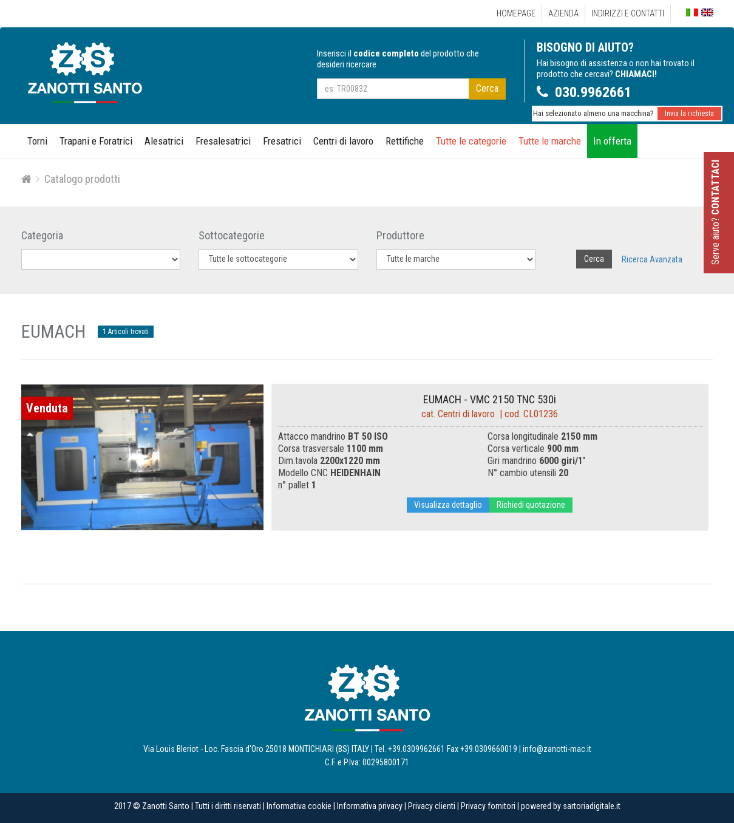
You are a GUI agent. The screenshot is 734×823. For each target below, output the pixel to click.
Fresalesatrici (223, 141)
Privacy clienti (431, 806)
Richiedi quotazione (531, 505)
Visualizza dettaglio (448, 505)
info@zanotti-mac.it (557, 749)
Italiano (692, 13)
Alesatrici (163, 141)
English (707, 12)
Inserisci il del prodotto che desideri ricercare (398, 59)
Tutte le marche (549, 141)
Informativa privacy (370, 806)
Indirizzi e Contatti (627, 13)
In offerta (612, 141)
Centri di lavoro (343, 141)
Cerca (487, 88)
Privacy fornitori (488, 806)
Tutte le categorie (471, 141)
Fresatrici (282, 141)
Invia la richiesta (689, 113)
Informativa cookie (299, 806)
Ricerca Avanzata (652, 259)
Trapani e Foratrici (95, 141)
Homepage (516, 13)
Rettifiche (405, 141)
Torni (37, 141)
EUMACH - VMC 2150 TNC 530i (489, 399)
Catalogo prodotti (82, 178)
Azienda (563, 13)
